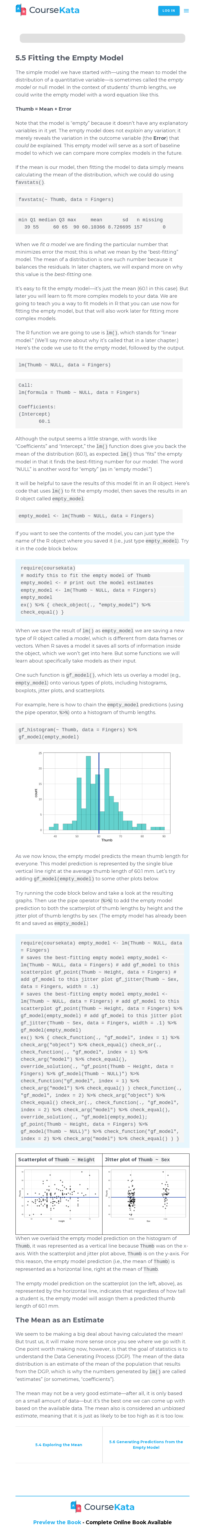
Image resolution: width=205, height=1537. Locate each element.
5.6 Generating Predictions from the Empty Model (146, 1444)
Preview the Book (57, 1522)
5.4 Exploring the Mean (58, 1444)
